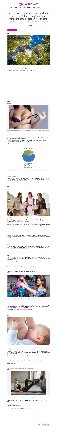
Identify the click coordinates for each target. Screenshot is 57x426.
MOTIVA (39, 424)
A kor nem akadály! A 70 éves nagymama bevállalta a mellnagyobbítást (22, 31)
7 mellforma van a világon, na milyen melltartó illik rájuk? (20, 184)
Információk (15, 8)
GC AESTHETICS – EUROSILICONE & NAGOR (44, 423)
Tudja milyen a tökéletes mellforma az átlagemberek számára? (20, 368)
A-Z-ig (42, 7)
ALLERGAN (31, 423)
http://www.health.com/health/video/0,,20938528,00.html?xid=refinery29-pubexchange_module (23, 408)
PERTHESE (42, 424)
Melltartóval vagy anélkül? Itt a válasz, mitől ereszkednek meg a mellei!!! (23, 271)
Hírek (11, 8)
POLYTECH (45, 424)
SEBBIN (48, 424)
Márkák (34, 8)
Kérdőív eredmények (11, 101)
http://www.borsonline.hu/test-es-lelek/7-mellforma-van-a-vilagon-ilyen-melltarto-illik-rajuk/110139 (22, 266)
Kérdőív (24, 7)
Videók (20, 8)
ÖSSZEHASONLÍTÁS (26, 423)
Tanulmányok (29, 8)
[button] (49, 7)
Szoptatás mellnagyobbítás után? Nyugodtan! (17, 314)
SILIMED (34, 423)
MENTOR (37, 423)
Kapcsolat (38, 7)
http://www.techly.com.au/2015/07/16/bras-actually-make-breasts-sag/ (23, 309)
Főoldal (30, 25)
